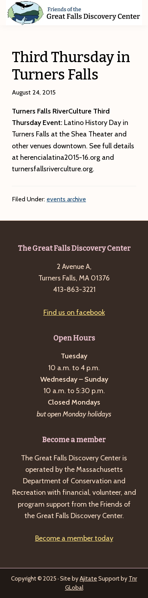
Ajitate (88, 578)
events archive (66, 199)
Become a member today (74, 538)
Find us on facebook (74, 312)
